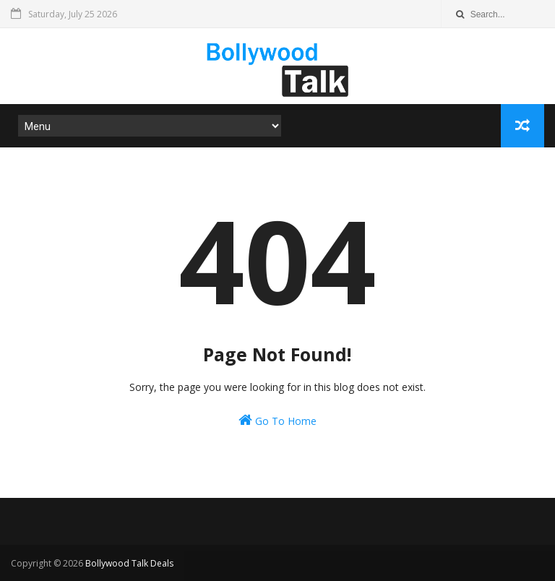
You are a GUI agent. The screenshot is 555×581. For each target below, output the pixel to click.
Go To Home (277, 420)
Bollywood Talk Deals (129, 563)
